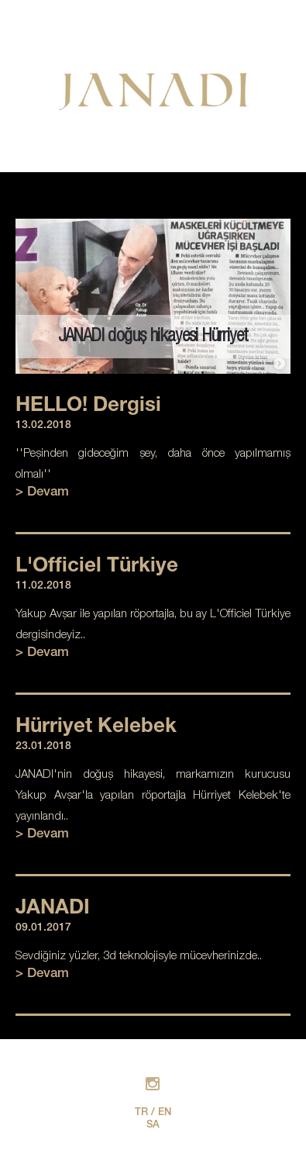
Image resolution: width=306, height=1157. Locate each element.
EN (164, 1113)
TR (141, 1113)
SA (153, 1126)
